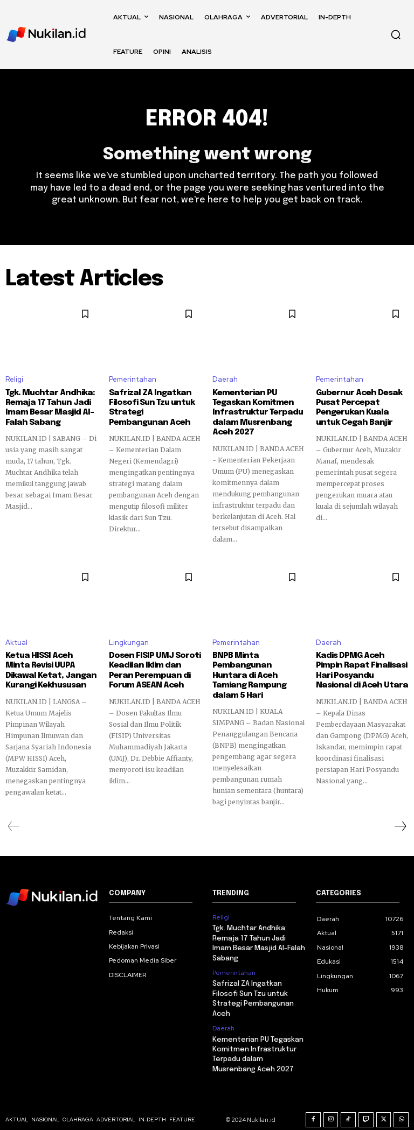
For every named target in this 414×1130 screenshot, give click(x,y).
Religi (14, 379)
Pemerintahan (132, 379)
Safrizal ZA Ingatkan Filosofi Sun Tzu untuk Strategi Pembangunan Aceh (153, 407)
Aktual (16, 641)
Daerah (225, 379)
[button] (396, 34)
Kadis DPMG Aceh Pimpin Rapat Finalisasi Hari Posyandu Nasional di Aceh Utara (362, 669)
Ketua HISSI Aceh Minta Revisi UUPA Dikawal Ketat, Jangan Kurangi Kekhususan (49, 669)
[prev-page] (13, 814)
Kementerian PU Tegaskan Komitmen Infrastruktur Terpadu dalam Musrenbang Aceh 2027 (255, 412)
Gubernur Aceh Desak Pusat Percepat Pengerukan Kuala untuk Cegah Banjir (362, 407)
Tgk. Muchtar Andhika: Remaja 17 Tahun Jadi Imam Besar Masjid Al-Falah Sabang (47, 407)
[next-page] (400, 814)
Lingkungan (129, 641)
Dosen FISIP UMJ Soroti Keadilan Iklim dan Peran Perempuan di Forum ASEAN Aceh (154, 669)
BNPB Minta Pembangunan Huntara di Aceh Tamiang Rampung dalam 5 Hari (256, 669)
